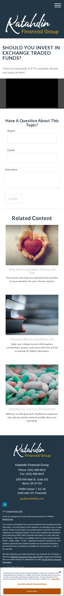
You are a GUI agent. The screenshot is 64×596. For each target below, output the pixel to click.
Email (11, 150)
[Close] (60, 572)
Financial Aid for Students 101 (32, 339)
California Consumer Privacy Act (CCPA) (26, 557)
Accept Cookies (32, 591)
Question (11, 169)
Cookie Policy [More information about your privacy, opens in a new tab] (55, 579)
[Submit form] (13, 198)
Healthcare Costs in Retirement (32, 409)
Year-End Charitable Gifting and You (32, 270)
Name (11, 130)
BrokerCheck (7, 519)
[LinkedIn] (4, 504)
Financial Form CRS (14, 511)
